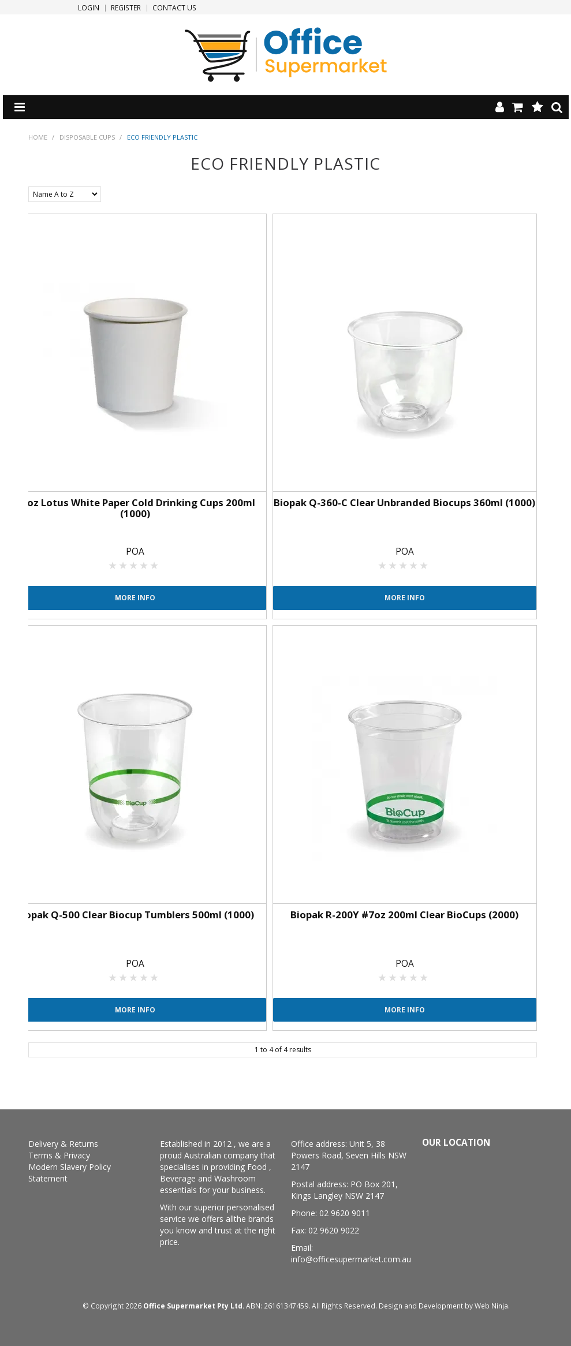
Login (88, 8)
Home (37, 137)
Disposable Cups (87, 137)
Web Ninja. (492, 1305)
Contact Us (174, 8)
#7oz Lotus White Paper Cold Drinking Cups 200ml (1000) (134, 507)
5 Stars (155, 565)
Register (126, 8)
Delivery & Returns (63, 1143)
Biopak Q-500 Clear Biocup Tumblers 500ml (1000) (135, 914)
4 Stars (144, 565)
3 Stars (134, 565)
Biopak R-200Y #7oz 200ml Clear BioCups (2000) (404, 914)
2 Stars (123, 565)
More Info (135, 597)
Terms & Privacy (59, 1155)
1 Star (113, 565)
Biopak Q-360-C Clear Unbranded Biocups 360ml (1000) (404, 502)
